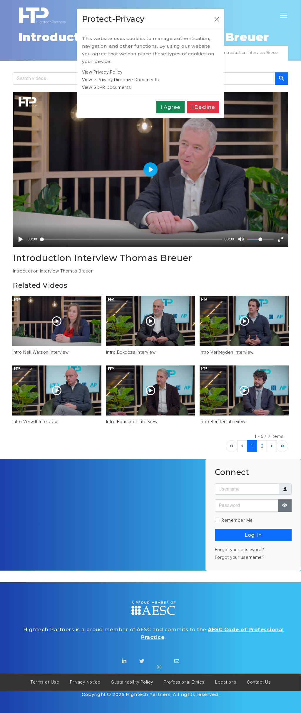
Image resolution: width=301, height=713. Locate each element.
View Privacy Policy (102, 72)
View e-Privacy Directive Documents (120, 79)
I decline (203, 107)
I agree (170, 107)
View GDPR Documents (106, 87)
